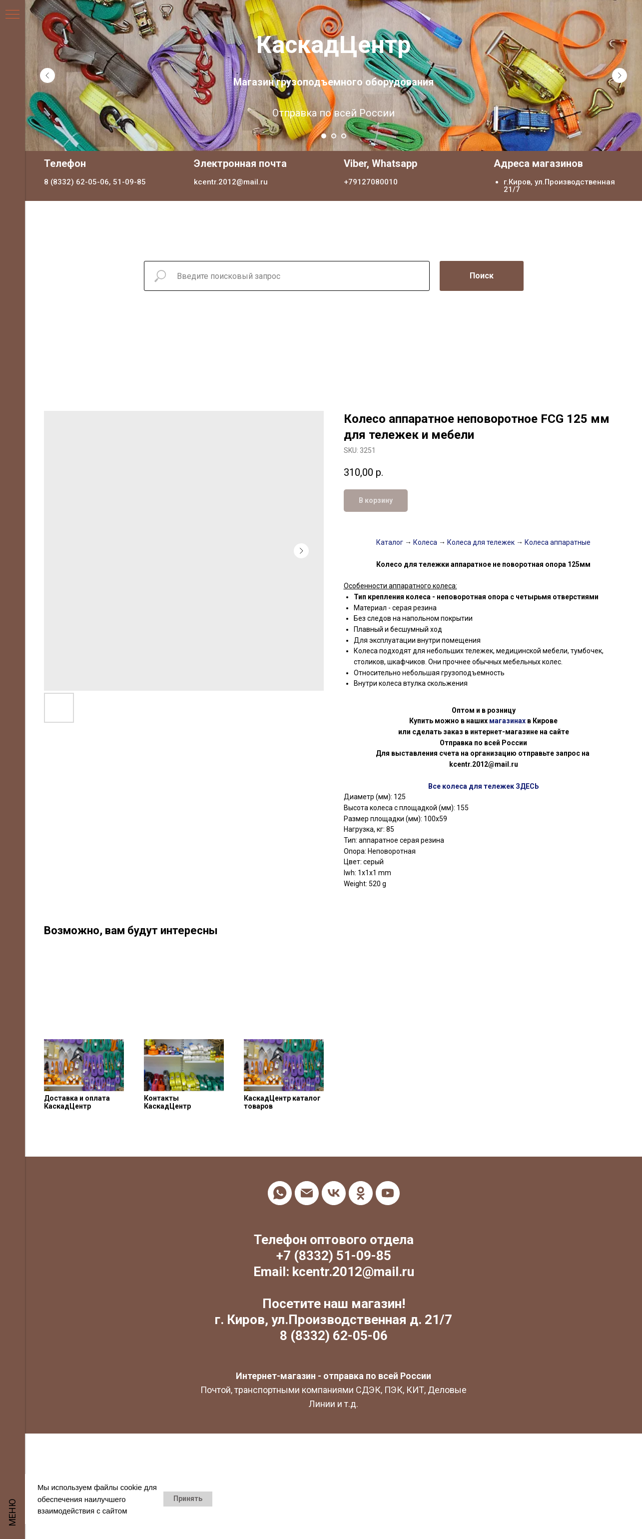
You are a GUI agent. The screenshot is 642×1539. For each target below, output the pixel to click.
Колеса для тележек (480, 542)
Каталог (389, 542)
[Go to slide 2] (333, 135)
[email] (307, 1193)
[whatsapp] (280, 1193)
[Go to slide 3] (343, 135)
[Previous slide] (47, 75)
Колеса (425, 542)
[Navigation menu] (12, 15)
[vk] (334, 1193)
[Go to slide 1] (323, 135)
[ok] (361, 1193)
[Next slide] (619, 75)
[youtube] (388, 1193)
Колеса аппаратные (557, 542)
